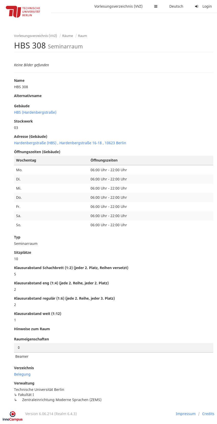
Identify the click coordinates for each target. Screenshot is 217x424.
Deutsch (176, 6)
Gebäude (22, 105)
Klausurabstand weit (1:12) (37, 313)
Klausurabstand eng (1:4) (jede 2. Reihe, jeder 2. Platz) (61, 283)
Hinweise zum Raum (32, 328)
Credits (208, 413)
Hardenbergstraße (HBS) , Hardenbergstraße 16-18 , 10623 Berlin (70, 142)
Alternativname (28, 95)
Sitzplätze (22, 252)
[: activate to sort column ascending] (113, 347)
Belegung (22, 374)
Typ (17, 237)
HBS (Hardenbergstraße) (35, 112)
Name (19, 80)
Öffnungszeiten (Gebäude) (37, 151)
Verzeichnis (24, 367)
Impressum (186, 413)
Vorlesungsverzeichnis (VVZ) (118, 6)
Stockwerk (23, 121)
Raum (82, 35)
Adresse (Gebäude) (30, 136)
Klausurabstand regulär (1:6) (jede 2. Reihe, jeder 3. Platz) (64, 298)
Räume (67, 35)
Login (203, 6)
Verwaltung (24, 383)
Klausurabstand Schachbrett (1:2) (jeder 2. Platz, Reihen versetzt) (71, 267)
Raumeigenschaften (31, 339)
